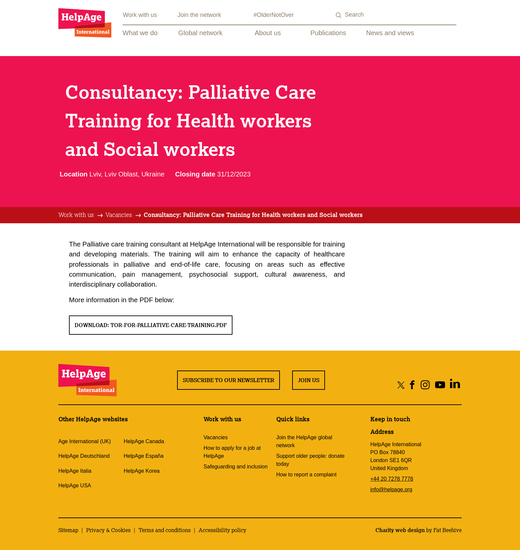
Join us (308, 380)
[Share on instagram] (425, 384)
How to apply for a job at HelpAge (232, 452)
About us (268, 32)
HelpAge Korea (142, 471)
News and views (390, 32)
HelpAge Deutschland (84, 456)
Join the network (199, 15)
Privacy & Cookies (108, 530)
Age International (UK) (84, 441)
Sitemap (68, 530)
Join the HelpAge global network (304, 441)
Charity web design (400, 530)
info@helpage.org (391, 489)
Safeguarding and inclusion (236, 466)
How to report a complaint (306, 474)
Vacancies (118, 215)
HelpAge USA (74, 485)
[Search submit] (339, 15)
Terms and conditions (165, 530)
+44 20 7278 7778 (391, 479)
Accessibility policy (222, 530)
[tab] (81, 215)
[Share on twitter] (401, 384)
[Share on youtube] (439, 384)
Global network (200, 32)
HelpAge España (143, 456)
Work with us (140, 15)
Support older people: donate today (310, 460)
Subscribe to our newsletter (228, 380)
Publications (328, 32)
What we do (140, 32)
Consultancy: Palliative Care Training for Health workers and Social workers (253, 215)
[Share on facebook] (412, 384)
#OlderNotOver (274, 15)
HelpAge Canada (144, 441)
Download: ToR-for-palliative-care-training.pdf (151, 325)
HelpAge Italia (75, 471)
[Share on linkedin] (454, 384)
